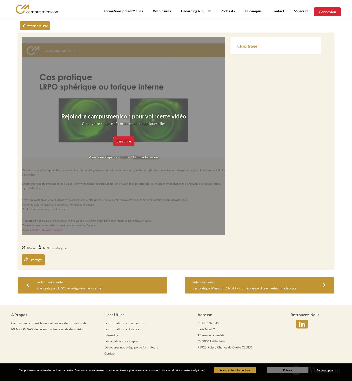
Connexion (327, 11)
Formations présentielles (123, 10)
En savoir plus (325, 370)
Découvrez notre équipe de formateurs (131, 347)
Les (124, 323)
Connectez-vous (145, 157)
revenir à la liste (37, 26)
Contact (109, 353)
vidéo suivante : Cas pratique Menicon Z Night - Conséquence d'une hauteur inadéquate (244, 285)
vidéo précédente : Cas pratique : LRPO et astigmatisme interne (69, 285)
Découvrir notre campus (121, 341)
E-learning (111, 335)
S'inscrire (301, 10)
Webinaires (162, 10)
